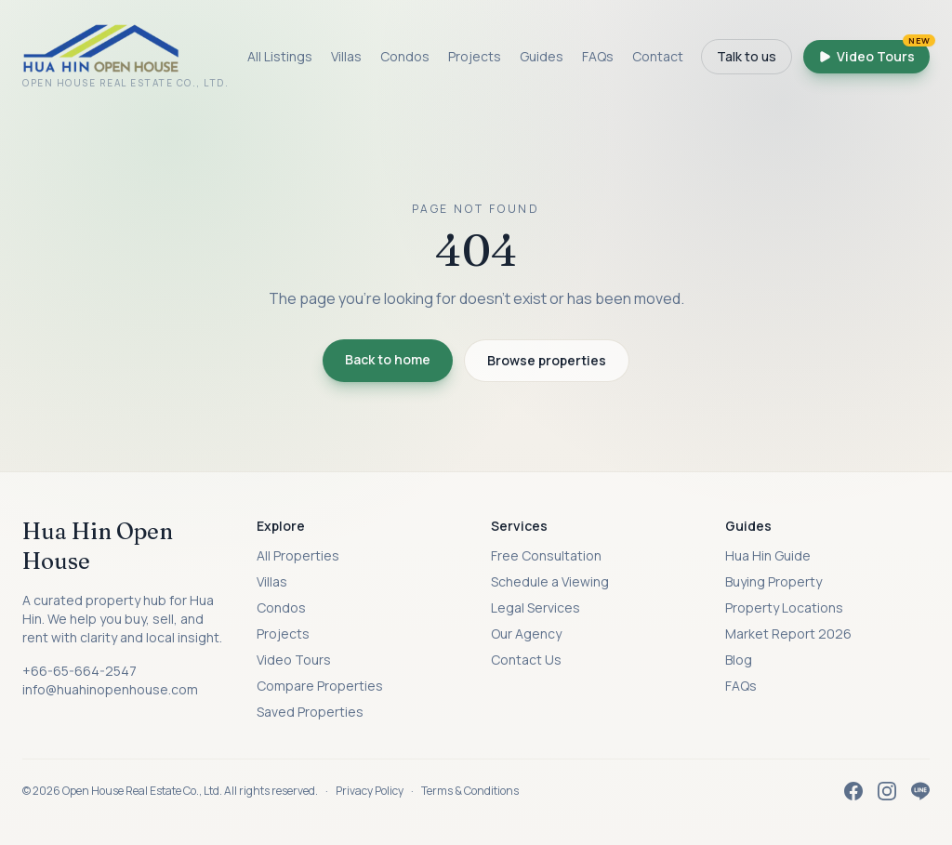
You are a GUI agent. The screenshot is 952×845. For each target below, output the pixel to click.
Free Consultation (546, 555)
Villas (346, 56)
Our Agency (526, 633)
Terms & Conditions (470, 791)
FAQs (598, 56)
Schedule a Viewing (550, 581)
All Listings (279, 56)
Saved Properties (310, 711)
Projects (474, 56)
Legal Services (535, 607)
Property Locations (784, 607)
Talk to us (746, 56)
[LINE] (920, 791)
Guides (541, 56)
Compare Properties (320, 685)
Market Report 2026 (788, 633)
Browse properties (546, 360)
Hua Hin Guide (768, 555)
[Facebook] (853, 791)
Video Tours (874, 52)
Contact (657, 56)
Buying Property (773, 581)
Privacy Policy (369, 791)
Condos (405, 56)
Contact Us (526, 659)
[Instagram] (887, 791)
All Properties (298, 555)
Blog (738, 659)
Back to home (387, 359)
